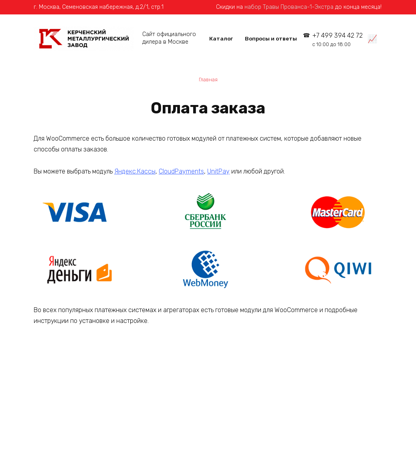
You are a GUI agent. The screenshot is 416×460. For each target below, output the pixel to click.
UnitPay (218, 171)
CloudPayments (181, 171)
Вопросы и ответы (271, 38)
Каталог (221, 38)
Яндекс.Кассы (134, 171)
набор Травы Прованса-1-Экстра (288, 7)
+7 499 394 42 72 (337, 39)
